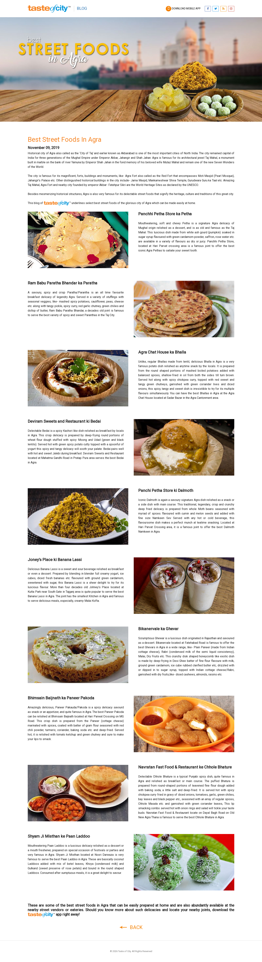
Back (131, 927)
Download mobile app (183, 8)
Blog (82, 8)
